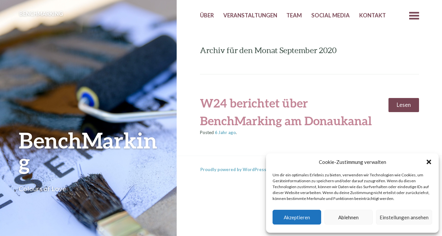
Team (294, 15)
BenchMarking (88, 151)
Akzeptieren (297, 217)
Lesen (404, 105)
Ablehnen (348, 217)
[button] (429, 162)
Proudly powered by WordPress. (233, 169)
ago (225, 132)
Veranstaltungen (250, 15)
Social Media (330, 15)
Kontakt (372, 15)
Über (207, 15)
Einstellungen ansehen (404, 217)
